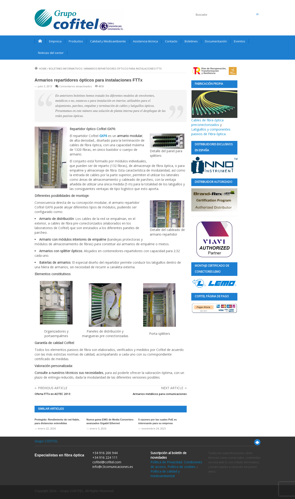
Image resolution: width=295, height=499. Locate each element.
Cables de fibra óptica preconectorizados (214, 108)
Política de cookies (181, 466)
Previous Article (52, 388)
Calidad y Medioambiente (108, 41)
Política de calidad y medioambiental (165, 473)
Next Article (172, 388)
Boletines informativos (65, 68)
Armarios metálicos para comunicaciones (160, 394)
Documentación (216, 41)
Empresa (55, 41)
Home (41, 68)
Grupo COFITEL (46, 441)
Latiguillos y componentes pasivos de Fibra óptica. (210, 131)
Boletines (191, 41)
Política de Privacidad (166, 462)
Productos (76, 41)
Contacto (171, 41)
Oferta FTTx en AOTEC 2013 (52, 394)
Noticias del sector (51, 53)
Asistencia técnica (145, 41)
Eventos (239, 41)
